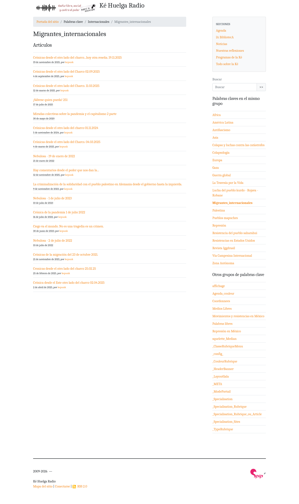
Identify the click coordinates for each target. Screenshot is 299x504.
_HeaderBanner (223, 369)
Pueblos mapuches (225, 218)
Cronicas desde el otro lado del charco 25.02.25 (64, 269)
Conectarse (62, 486)
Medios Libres (222, 309)
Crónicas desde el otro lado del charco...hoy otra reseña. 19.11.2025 (77, 57)
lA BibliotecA (225, 37)
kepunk (69, 62)
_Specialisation (222, 399)
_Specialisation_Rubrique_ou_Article (237, 414)
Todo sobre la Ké (227, 64)
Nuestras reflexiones (230, 51)
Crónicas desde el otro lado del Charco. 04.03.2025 (66, 142)
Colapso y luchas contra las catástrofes (238, 145)
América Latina (222, 122)
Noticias (221, 44)
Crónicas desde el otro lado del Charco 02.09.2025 (66, 71)
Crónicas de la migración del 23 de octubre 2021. (65, 255)
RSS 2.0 (80, 486)
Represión (219, 225)
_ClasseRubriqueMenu (227, 346)
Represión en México (226, 331)
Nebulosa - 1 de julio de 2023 (52, 198)
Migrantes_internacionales (232, 203)
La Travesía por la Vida (227, 183)
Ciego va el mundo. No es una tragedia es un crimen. (68, 226)
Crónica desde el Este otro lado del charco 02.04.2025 (69, 283)
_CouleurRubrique (224, 361)
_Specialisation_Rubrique (229, 407)
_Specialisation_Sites (226, 422)
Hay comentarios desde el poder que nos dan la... (66, 170)
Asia (215, 137)
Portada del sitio (47, 22)
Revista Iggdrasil (223, 248)
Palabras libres (222, 324)
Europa (217, 160)
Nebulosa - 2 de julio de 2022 (52, 240)
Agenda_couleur (223, 293)
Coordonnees (221, 301)
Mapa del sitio (42, 486)
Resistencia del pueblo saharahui (234, 233)
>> (261, 87)
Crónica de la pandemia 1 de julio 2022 (59, 212)
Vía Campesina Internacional (232, 256)
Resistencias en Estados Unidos (233, 240)
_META (217, 384)
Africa (216, 115)
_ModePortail (221, 391)
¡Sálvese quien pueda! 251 (50, 100)
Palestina (218, 210)
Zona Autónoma (223, 263)
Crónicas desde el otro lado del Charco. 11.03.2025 (66, 86)
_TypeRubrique (222, 429)
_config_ (217, 354)
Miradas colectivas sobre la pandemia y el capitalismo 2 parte (75, 114)
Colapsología (220, 153)
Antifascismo (221, 130)
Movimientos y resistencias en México (238, 316)
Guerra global (221, 175)
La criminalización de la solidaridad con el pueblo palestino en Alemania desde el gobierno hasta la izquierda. (107, 184)
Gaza (215, 168)
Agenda (221, 30)
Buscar (217, 79)
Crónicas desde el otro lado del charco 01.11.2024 (65, 128)
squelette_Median (224, 339)
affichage (218, 286)
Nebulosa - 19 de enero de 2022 (54, 156)
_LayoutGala (220, 376)
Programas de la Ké (229, 57)
